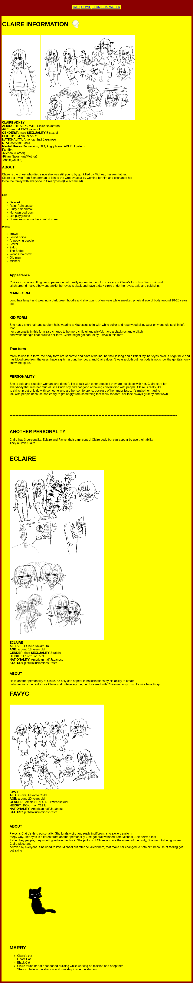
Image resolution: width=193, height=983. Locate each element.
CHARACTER (110, 7)
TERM (96, 7)
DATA (76, 7)
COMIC (86, 7)
